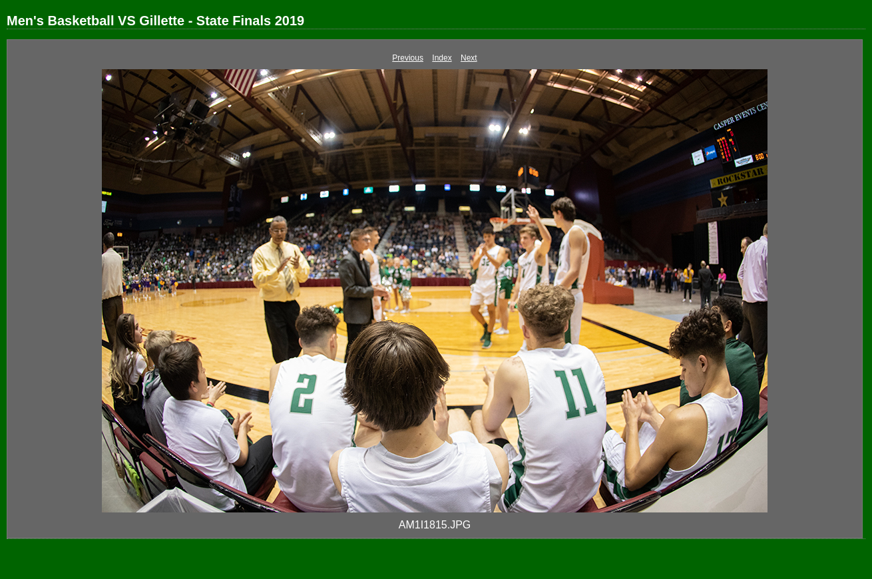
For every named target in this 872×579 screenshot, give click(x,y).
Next (469, 58)
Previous (407, 58)
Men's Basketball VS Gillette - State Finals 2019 (155, 20)
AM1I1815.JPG (435, 524)
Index (441, 58)
